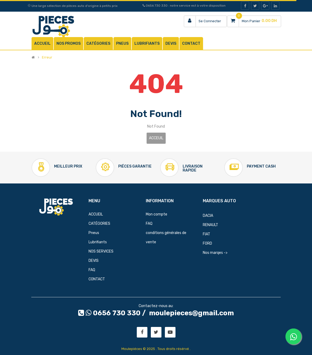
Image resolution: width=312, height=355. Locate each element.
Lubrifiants (98, 242)
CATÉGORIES (99, 223)
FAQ (92, 270)
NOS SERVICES (101, 251)
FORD (207, 243)
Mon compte (156, 214)
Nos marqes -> (215, 252)
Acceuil (156, 138)
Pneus (94, 233)
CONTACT (97, 279)
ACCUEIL (96, 214)
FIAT (206, 234)
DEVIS (94, 260)
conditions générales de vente (166, 237)
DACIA (208, 215)
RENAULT (210, 225)
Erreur (47, 57)
